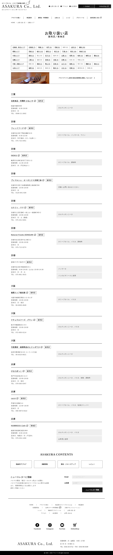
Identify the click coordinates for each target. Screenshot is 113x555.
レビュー (92, 468)
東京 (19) (73, 51)
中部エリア (16, 55)
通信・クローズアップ (68, 468)
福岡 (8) (31, 68)
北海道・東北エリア (19, 47)
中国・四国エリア (18, 64)
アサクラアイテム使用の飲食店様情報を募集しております (75, 78)
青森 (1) (41, 47)
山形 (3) (73, 47)
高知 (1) (96, 64)
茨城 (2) (31, 51)
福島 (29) (82, 47)
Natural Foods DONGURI (22, 238)
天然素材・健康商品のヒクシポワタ (25, 351)
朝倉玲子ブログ (21, 468)
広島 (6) (55, 64)
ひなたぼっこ (16, 375)
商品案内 (29, 17)
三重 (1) (31, 60)
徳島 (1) (72, 64)
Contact (86, 6)
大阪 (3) (55, 60)
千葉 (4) (64, 51)
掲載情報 (45, 468)
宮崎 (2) (72, 68)
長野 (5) (72, 55)
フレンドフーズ (17, 132)
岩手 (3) (49, 47)
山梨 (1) (64, 55)
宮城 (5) (57, 47)
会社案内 (74, 6)
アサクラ (55, 553)
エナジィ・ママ (17, 211)
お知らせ (57, 17)
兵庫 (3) (64, 60)
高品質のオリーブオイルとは (63, 504)
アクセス (65, 6)
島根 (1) (39, 64)
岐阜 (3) (80, 55)
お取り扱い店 (55, 6)
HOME (31, 504)
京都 (13, 125)
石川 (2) (47, 55)
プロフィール (80, 17)
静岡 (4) (88, 55)
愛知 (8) (96, 55)
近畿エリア (16, 60)
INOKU (14, 159)
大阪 (13, 289)
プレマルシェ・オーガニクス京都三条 (26, 184)
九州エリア (16, 68)
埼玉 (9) (56, 51)
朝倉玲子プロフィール (54, 510)
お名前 (66, 486)
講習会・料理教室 (43, 17)
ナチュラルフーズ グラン (22, 323)
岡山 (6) (47, 64)
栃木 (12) (40, 51)
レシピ (68, 17)
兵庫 (13, 368)
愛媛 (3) (88, 64)
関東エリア (16, 51)
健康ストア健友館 (18, 296)
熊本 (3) (55, 68)
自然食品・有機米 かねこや (22, 104)
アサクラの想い (15, 17)
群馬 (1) (48, 51)
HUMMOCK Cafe (18, 429)
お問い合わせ (68, 513)
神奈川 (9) (82, 51)
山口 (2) (64, 64)
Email (66, 480)
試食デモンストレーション (72, 507)
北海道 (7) (32, 47)
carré (13, 402)
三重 (13, 98)
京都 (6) (47, 60)
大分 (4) (64, 68)
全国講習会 (36, 507)
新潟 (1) (31, 55)
